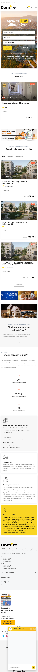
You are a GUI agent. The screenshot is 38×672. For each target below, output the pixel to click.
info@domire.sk (7, 561)
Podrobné (27, 48)
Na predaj (10, 156)
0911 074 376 (6, 559)
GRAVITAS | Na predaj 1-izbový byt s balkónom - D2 (15, 223)
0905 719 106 (6, 566)
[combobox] (19, 32)
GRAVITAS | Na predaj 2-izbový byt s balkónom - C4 (15, 182)
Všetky (3, 156)
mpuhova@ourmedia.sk (9, 568)
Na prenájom (19, 156)
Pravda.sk (32, 526)
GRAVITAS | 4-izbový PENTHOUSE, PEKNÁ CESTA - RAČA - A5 (18, 264)
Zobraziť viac (19, 284)
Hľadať (7, 48)
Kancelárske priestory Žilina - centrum (16, 103)
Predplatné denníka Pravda (8, 622)
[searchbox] (19, 32)
